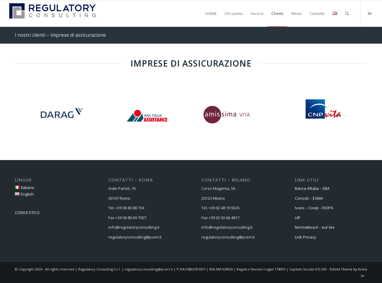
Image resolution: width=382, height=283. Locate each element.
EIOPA (327, 207)
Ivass (299, 207)
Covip (313, 207)
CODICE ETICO (27, 212)
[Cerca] (347, 13)
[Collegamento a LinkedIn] (369, 13)
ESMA (318, 198)
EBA (326, 188)
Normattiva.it (306, 227)
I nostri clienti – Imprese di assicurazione (60, 35)
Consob (302, 198)
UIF (297, 217)
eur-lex (328, 227)
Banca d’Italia (307, 188)
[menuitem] (211, 13)
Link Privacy (305, 237)
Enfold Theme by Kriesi (348, 269)
